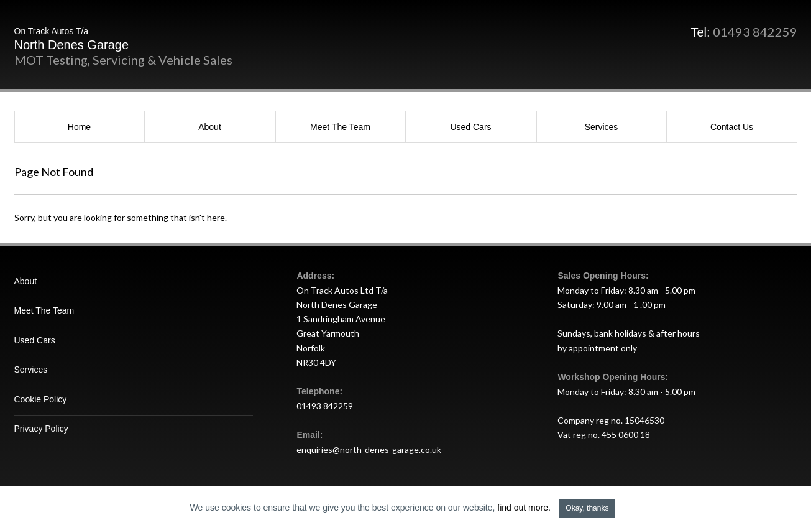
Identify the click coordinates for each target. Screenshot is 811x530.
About (209, 127)
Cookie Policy (40, 399)
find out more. (524, 508)
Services (601, 127)
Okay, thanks (587, 508)
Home (79, 127)
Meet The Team (340, 127)
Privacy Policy (41, 429)
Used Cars (470, 127)
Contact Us (731, 127)
